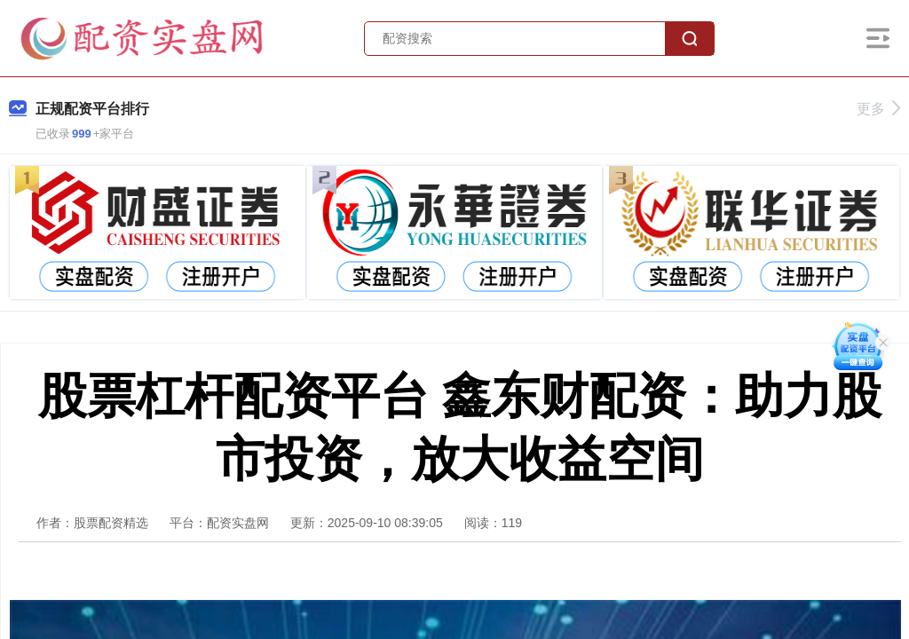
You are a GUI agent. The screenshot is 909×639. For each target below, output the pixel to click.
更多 (878, 108)
